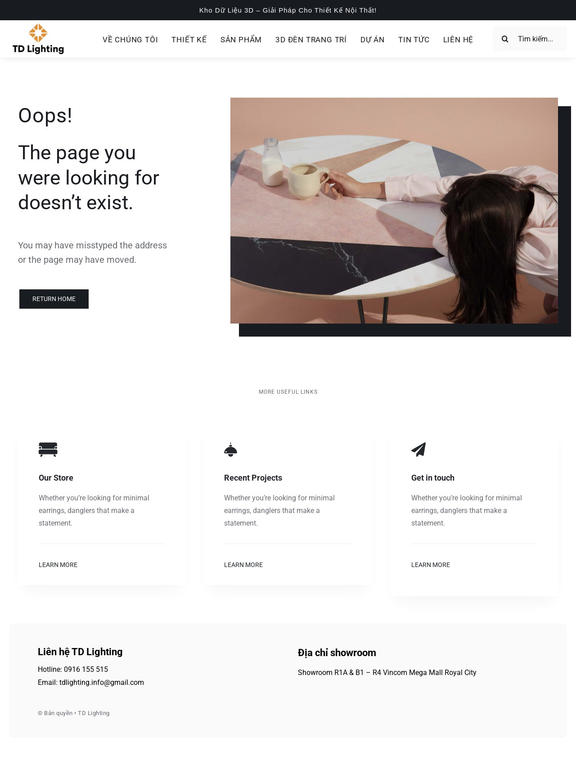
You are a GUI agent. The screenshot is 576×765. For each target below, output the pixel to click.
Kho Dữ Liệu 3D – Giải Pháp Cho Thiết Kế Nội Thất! (288, 10)
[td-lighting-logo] (38, 26)
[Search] (505, 38)
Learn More (58, 564)
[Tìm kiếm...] (530, 38)
